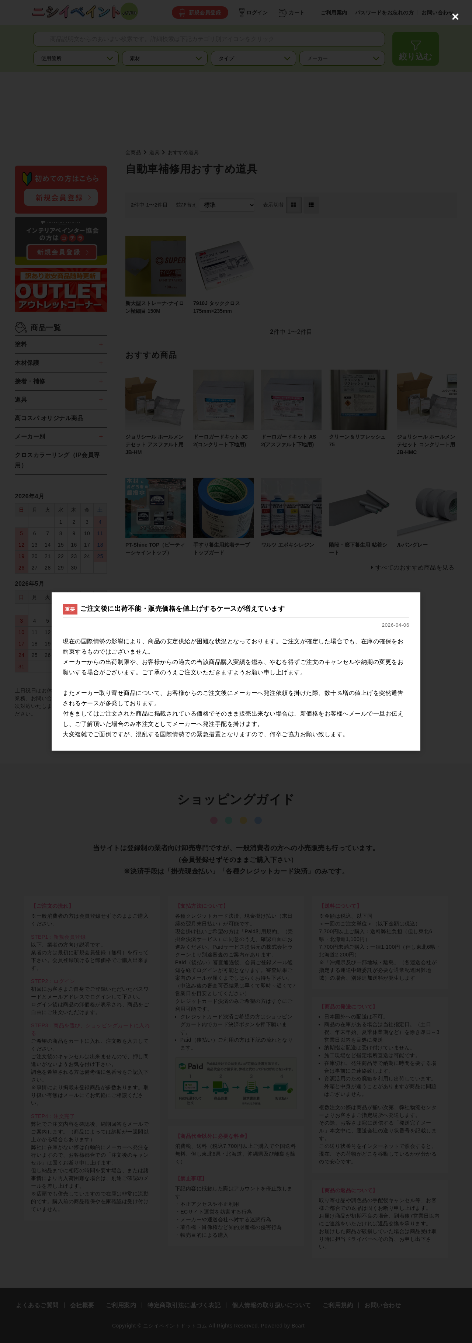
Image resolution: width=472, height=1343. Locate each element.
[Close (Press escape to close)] (455, 16)
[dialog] (236, 671)
